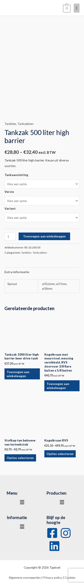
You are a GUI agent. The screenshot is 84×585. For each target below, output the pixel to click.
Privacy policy (52, 577)
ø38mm (47, 288)
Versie (9, 192)
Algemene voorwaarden (25, 577)
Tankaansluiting (16, 175)
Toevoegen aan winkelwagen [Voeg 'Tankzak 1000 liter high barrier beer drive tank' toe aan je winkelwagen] (18, 374)
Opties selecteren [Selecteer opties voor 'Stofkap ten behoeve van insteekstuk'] (20, 458)
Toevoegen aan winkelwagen (44, 236)
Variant (10, 208)
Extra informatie (16, 272)
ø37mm (61, 284)
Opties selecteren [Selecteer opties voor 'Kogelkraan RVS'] (60, 454)
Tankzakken (25, 124)
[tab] (42, 271)
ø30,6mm (48, 284)
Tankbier (10, 124)
